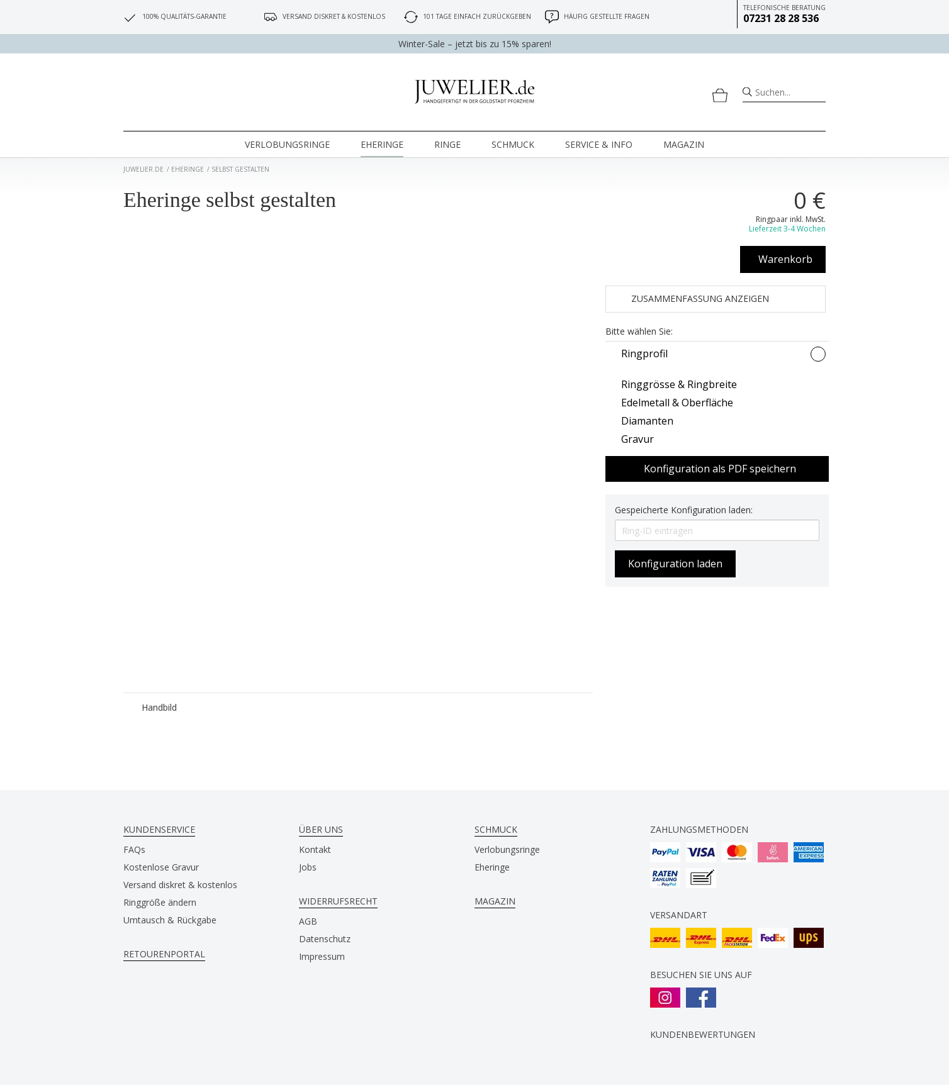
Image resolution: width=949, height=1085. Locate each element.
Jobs (308, 867)
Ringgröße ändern (159, 902)
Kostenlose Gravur (161, 867)
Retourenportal (164, 954)
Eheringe (382, 144)
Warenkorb (785, 259)
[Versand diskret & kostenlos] (271, 17)
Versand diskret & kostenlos (180, 885)
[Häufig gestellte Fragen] (552, 17)
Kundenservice (159, 829)
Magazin (683, 144)
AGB (308, 921)
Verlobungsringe (287, 144)
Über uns (321, 829)
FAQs (134, 849)
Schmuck (512, 144)
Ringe (447, 144)
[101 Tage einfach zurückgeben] (411, 17)
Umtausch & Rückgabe (169, 920)
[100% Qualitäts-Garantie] (130, 17)
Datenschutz (325, 939)
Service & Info (598, 144)
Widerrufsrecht (338, 901)
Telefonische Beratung (784, 14)
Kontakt (315, 849)
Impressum (322, 956)
